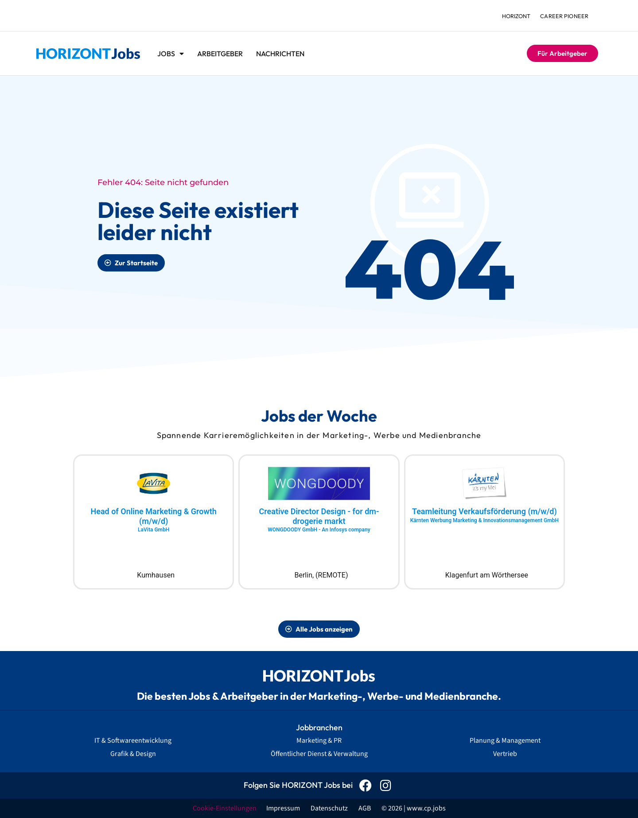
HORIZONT (514, 15)
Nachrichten (280, 53)
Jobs (170, 54)
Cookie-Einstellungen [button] (225, 808)
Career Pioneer (564, 15)
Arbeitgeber (220, 53)
